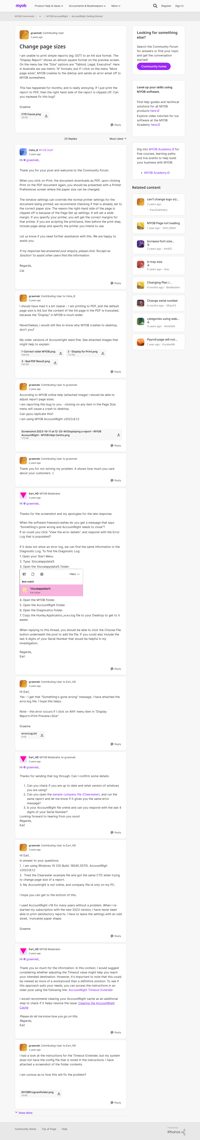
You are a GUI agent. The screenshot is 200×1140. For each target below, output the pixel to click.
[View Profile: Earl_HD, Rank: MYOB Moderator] (23, 495)
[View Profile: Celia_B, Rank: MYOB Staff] (23, 152)
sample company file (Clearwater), (76, 794)
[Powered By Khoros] (176, 1131)
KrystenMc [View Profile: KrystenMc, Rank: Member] (168, 344)
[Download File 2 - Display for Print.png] (102, 353)
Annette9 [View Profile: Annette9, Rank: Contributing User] (169, 326)
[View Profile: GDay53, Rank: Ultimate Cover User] (140, 303)
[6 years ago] (154, 269)
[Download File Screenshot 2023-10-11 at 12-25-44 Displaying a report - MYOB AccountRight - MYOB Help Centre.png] (118, 434)
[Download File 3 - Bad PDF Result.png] (55, 363)
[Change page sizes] (41, 154)
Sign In (179, 5)
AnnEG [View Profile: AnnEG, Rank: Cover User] (168, 248)
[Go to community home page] (21, 6)
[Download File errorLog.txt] (41, 735)
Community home (153, 66)
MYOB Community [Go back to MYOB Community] (24, 16)
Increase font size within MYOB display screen (161, 241)
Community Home (25, 1128)
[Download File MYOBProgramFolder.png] (58, 1093)
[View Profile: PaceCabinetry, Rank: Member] (140, 202)
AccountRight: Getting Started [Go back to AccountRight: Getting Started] (87, 16)
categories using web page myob (162, 319)
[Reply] (116, 124)
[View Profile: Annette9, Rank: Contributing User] (140, 321)
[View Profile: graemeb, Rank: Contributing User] (24, 34)
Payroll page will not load (161, 339)
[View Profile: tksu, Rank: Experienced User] (140, 264)
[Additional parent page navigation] (40, 16)
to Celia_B (69, 296)
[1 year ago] (153, 228)
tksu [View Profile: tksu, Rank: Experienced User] (166, 269)
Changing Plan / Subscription (158, 282)
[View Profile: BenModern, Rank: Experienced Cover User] (140, 285)
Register (166, 5)
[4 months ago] (155, 287)
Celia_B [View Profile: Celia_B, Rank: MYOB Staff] (33, 150)
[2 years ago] (154, 204)
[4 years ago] (154, 326)
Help (64, 1128)
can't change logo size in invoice (162, 199)
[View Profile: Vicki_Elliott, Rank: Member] (140, 225)
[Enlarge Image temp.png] (71, 583)
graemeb (32, 160)
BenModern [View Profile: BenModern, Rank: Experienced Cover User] (173, 287)
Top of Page (49, 1128)
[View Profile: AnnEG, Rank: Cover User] (140, 244)
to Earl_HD (69, 681)
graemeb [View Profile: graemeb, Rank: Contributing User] (36, 32)
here (153, 111)
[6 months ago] (155, 305)
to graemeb (70, 384)
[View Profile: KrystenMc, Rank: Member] (140, 342)
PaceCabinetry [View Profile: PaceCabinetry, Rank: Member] (159, 209)
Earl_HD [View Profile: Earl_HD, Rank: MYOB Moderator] (34, 493)
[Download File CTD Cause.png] (46, 115)
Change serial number (162, 300)
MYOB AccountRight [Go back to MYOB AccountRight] (57, 16)
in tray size (154, 262)
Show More (23, 1112)
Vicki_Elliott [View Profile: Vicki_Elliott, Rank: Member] (169, 227)
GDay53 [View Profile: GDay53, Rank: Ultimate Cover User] (171, 305)
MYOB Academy (160, 149)
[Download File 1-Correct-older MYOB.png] (60, 353)
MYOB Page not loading (163, 223)
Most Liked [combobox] (118, 139)
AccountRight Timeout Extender (91, 990)
